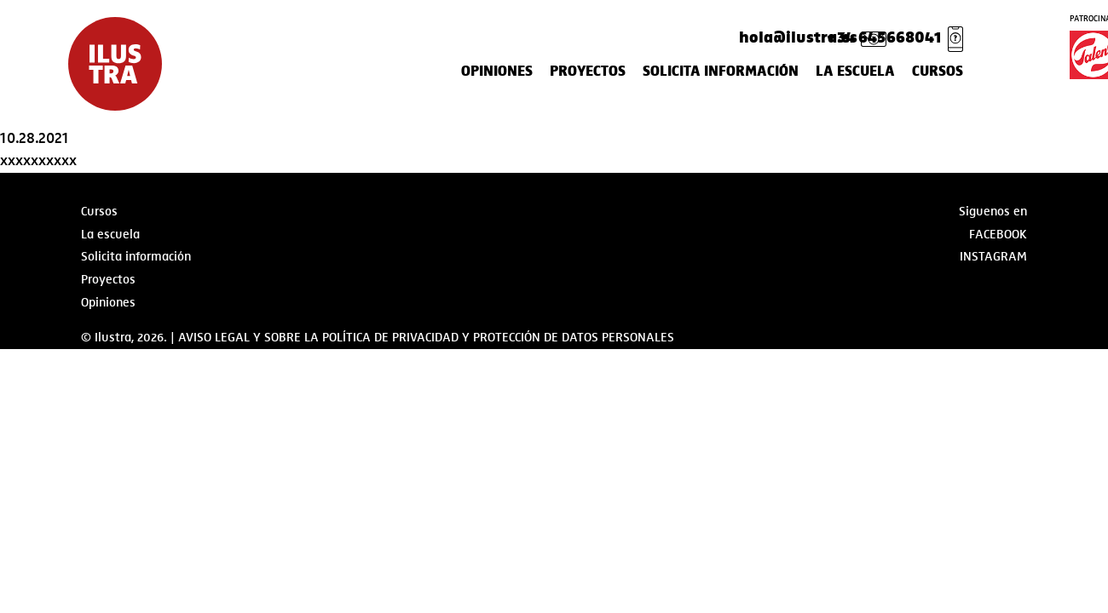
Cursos (937, 71)
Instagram (993, 256)
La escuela (855, 71)
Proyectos (588, 71)
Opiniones (497, 71)
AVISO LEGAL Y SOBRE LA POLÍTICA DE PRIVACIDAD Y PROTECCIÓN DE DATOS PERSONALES (426, 337)
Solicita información (721, 71)
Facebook (998, 234)
